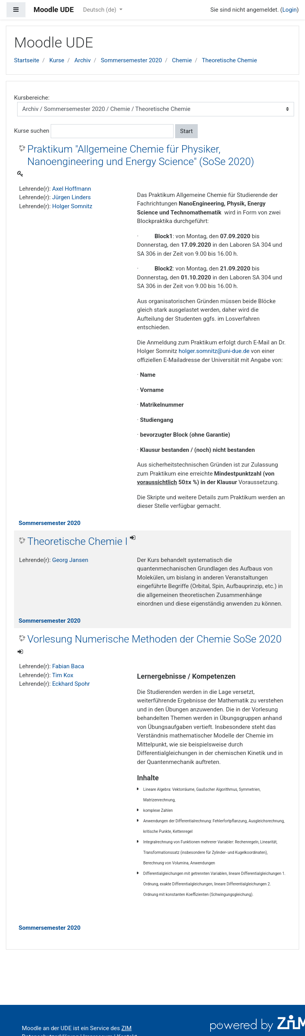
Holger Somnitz (72, 206)
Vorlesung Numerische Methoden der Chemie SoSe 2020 (154, 639)
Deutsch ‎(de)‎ (100, 9)
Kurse (56, 60)
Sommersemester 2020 (131, 60)
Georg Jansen (70, 560)
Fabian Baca (68, 666)
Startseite (26, 60)
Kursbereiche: (32, 97)
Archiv (82, 60)
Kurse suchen (31, 130)
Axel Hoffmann (71, 188)
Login (289, 9)
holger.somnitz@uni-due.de (214, 351)
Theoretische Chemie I (77, 541)
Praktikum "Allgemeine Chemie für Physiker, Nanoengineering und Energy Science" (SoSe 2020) (140, 155)
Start (186, 131)
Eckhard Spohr (71, 683)
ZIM (126, 1028)
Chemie (182, 60)
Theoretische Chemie (229, 60)
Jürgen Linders (71, 197)
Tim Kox (62, 675)
